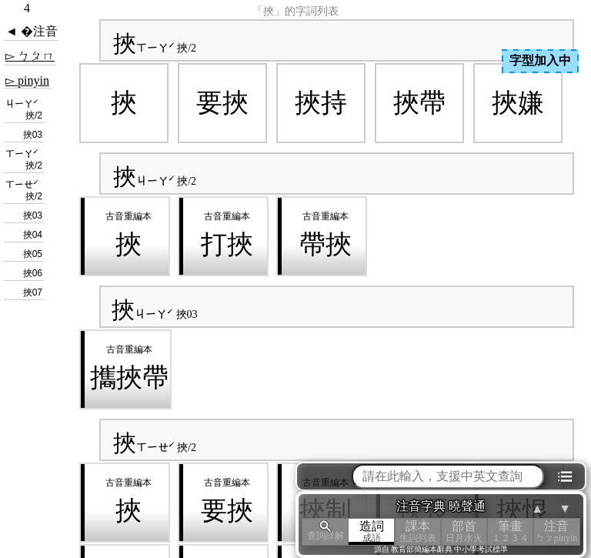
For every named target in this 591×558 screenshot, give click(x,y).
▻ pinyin (27, 80)
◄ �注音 (31, 31)
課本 (418, 531)
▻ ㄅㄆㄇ (30, 55)
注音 (556, 531)
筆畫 (510, 531)
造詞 (372, 531)
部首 (464, 531)
